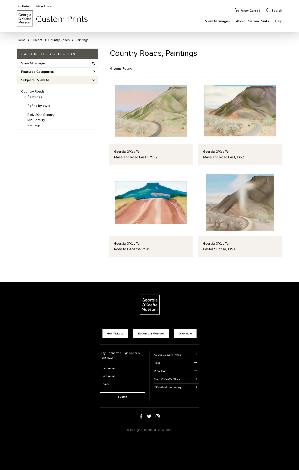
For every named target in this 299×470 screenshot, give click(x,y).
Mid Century (36, 120)
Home (21, 40)
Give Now (185, 333)
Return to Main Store (37, 6)
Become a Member (151, 333)
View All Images (217, 21)
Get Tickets (115, 333)
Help (278, 21)
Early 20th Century (41, 115)
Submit (122, 396)
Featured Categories (58, 72)
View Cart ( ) (247, 10)
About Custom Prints (252, 21)
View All (43, 80)
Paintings (35, 97)
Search (274, 10)
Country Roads (33, 91)
